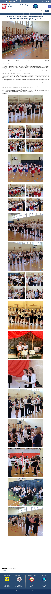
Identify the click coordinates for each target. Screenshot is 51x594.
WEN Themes (32, 592)
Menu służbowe (44, 1)
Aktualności (4, 570)
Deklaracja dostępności (31, 590)
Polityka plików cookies (19, 590)
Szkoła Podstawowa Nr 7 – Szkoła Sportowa (19, 5)
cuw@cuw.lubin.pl (31, 586)
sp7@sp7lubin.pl (12, 1)
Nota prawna (25, 590)
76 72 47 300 (4, 1)
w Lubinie (9, 6)
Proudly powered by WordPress (21, 592)
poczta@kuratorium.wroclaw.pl (19, 586)
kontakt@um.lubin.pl (7, 586)
